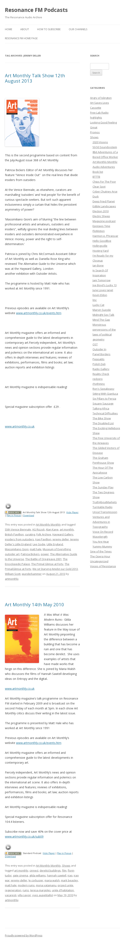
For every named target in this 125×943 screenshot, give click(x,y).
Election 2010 (101, 211)
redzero (98, 379)
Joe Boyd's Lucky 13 (105, 285)
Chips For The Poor (104, 181)
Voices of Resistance (103, 566)
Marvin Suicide (102, 310)
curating (30, 534)
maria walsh (52, 880)
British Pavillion (14, 534)
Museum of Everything (57, 549)
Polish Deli (99, 364)
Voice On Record (103, 532)
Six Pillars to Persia (104, 398)
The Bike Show (102, 418)
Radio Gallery (101, 369)
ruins (26, 890)
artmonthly (11, 579)
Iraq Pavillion (43, 539)
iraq (70, 875)
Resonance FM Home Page (21, 38)
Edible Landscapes (104, 206)
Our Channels (78, 29)
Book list (98, 172)
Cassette (95, 108)
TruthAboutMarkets (105, 502)
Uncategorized (99, 561)
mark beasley (69, 880)
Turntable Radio (102, 507)
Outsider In (99, 349)
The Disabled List (103, 423)
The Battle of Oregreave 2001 (43, 559)
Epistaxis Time (101, 226)
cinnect (34, 870)
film (64, 870)
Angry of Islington (101, 98)
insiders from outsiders (19, 539)
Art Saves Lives (99, 103)
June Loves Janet (103, 290)
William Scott (13, 574)
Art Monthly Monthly (48, 524)
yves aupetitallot (42, 895)
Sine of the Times (101, 551)
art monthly (67, 529)
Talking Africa (101, 408)
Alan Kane (52, 529)
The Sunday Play (103, 487)
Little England (55, 544)
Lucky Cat (98, 305)
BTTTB (96, 177)
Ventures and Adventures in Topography (101, 522)
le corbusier (36, 880)
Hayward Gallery (62, 534)
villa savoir (24, 895)
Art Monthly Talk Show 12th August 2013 (35, 78)
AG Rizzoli (38, 529)
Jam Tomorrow (101, 280)
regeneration (13, 890)
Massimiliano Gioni (17, 549)
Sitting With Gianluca (105, 393)
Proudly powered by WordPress (23, 935)
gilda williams (37, 875)
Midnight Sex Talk (103, 315)
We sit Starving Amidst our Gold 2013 (55, 569)
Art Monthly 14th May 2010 (34, 604)
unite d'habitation (63, 890)
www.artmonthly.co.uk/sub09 (24, 836)
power (45, 554)
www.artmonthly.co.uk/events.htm (38, 313)
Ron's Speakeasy (103, 389)
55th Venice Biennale (18, 529)
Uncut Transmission (105, 512)
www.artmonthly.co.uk (19, 426)
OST (95, 344)
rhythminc (99, 384)
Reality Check (101, 374)
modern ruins (26, 885)
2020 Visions (100, 142)
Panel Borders (101, 354)
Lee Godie (39, 544)
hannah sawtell (56, 875)
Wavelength (100, 536)
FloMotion (99, 231)
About (24, 29)
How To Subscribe (49, 29)
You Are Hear (101, 541)
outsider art (12, 554)
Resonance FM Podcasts (36, 10)
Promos (95, 132)
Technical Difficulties (105, 413)
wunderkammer (32, 574)
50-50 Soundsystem (105, 147)
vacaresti (10, 895)
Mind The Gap (101, 320)
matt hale (35, 549)
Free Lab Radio (99, 112)
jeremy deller (61, 539)
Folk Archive (43, 534)
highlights (96, 117)
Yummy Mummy (102, 546)
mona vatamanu (46, 885)
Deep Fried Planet (104, 201)
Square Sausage (103, 403)
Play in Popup (14, 515)
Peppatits (98, 359)
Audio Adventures (104, 167)
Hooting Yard (101, 250)
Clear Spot (99, 186)
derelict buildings (50, 870)
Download (28, 515)
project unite (65, 885)
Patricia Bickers (30, 554)
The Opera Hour (100, 556)
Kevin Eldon (100, 295)
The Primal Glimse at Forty (47, 564)
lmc (95, 300)
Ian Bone (98, 265)
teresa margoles (40, 890)
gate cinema (20, 875)
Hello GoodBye (102, 241)
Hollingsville (100, 246)
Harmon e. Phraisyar (105, 236)
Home (8, 29)
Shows (66, 865)
